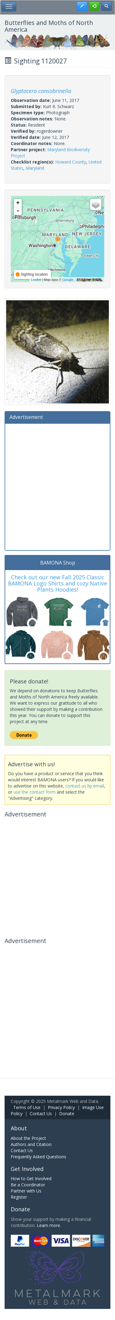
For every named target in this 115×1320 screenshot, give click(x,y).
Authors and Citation (31, 1144)
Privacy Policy (61, 1107)
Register (19, 1197)
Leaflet (36, 279)
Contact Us (41, 1113)
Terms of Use (26, 1107)
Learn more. (49, 1225)
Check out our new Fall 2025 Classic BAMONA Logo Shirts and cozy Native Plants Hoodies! (57, 583)
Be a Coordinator (28, 1185)
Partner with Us (26, 1191)
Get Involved (27, 1168)
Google (67, 279)
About (19, 1128)
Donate (66, 1113)
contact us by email (84, 786)
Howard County (70, 162)
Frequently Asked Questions (38, 1157)
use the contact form (34, 792)
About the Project (28, 1138)
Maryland (35, 168)
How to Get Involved (31, 1178)
